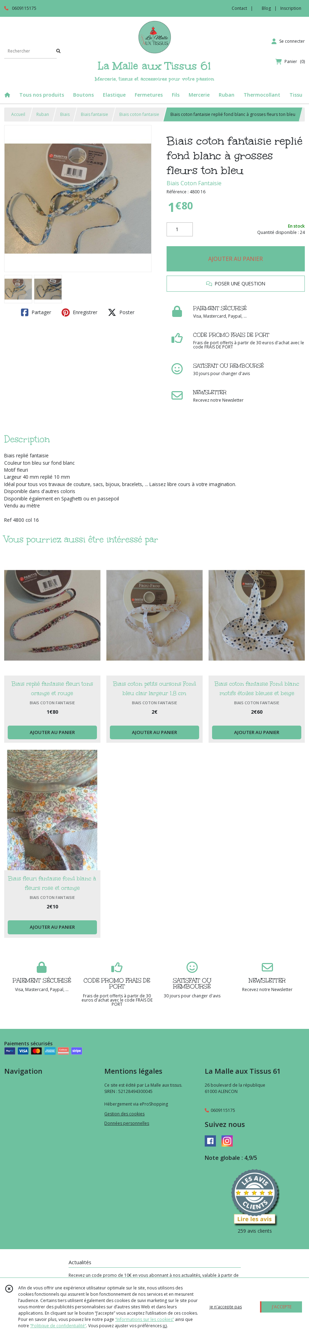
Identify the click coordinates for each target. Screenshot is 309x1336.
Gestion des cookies (124, 1114)
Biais (65, 114)
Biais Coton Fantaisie (194, 183)
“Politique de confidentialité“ (58, 1326)
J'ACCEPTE (282, 1307)
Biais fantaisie (94, 114)
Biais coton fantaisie (139, 114)
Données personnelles (126, 1123)
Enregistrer (79, 312)
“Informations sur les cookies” (144, 1319)
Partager (36, 312)
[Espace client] (288, 41)
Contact (239, 8)
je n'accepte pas (226, 1307)
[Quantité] (180, 229)
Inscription (290, 8)
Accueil (18, 114)
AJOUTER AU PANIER (235, 259)
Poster (121, 312)
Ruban (42, 114)
